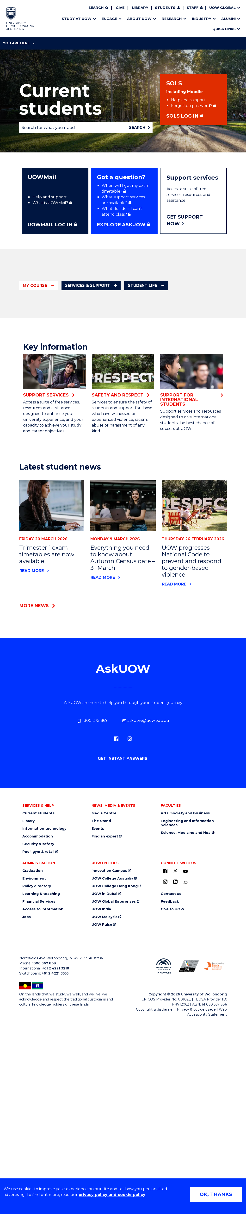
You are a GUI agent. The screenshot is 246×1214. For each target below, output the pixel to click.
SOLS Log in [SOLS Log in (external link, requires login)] (182, 116)
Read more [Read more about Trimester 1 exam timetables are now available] (31, 779)
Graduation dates (175, 396)
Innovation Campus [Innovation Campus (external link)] (109, 1079)
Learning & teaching (41, 1103)
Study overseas (45, 451)
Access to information (42, 1118)
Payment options (175, 355)
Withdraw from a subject (55, 490)
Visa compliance (46, 467)
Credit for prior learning (54, 357)
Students (165, 8)
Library (140, 8)
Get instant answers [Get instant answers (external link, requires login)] (123, 967)
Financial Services (38, 1110)
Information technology (44, 1037)
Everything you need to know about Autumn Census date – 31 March (122, 766)
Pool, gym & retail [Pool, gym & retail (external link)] (38, 1060)
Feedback (170, 1110)
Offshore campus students (57, 393)
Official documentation (53, 401)
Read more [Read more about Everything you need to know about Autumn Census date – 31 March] (103, 786)
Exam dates (105, 417)
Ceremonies (170, 403)
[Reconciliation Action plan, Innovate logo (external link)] (164, 1174)
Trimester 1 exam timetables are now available (46, 763)
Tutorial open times (177, 321)
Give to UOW (172, 1118)
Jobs (26, 1126)
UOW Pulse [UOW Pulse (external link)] (102, 1133)
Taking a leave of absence (56, 459)
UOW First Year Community (121, 337)
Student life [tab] (142, 285)
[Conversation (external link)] (185, 1091)
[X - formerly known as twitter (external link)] (175, 1079)
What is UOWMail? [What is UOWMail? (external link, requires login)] (50, 203)
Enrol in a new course (115, 314)
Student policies (46, 430)
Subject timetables (177, 314)
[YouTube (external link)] (185, 1080)
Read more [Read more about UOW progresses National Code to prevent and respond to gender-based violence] (174, 792)
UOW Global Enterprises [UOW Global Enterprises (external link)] (114, 1110)
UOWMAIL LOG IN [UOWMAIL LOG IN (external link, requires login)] (50, 224)
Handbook (40, 328)
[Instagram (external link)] (130, 947)
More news (34, 814)
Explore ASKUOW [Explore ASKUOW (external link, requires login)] (121, 224)
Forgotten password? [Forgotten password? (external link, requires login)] (191, 105)
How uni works (108, 329)
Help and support (188, 100)
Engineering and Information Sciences (187, 1032)
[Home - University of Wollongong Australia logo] (20, 18)
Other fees (169, 348)
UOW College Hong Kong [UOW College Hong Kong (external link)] (115, 1095)
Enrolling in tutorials (49, 386)
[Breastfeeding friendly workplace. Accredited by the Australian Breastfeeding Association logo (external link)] (214, 1174)
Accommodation (37, 1045)
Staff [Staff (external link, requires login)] (192, 8)
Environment (34, 1087)
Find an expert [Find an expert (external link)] (105, 1045)
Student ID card (46, 422)
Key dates (40, 320)
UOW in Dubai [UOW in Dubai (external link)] (104, 1103)
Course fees (170, 342)
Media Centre (104, 1022)
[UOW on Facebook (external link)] (165, 1079)
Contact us (171, 1103)
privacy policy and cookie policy (112, 1194)
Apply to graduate (176, 389)
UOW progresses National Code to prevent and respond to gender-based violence (191, 769)
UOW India (101, 1118)
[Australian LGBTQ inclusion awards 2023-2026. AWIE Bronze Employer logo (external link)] (189, 1174)
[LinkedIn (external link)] (175, 1090)
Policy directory (36, 1095)
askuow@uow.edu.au (145, 929)
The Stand (101, 1030)
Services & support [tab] (87, 285)
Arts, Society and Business (120, 358)
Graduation (32, 1079)
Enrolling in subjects (49, 378)
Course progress (47, 349)
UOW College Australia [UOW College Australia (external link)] (112, 1087)
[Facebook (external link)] (116, 947)
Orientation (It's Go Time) (119, 322)
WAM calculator (109, 431)
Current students (38, 1022)
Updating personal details (55, 474)
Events (98, 1037)
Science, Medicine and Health (188, 1041)
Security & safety (38, 1053)
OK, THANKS (216, 1194)
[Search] (98, 8)
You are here (19, 43)
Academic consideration (118, 424)
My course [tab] (35, 285)
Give (120, 8)
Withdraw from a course (54, 482)
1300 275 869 (92, 929)
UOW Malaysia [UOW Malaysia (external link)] (104, 1126)
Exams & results (109, 410)
